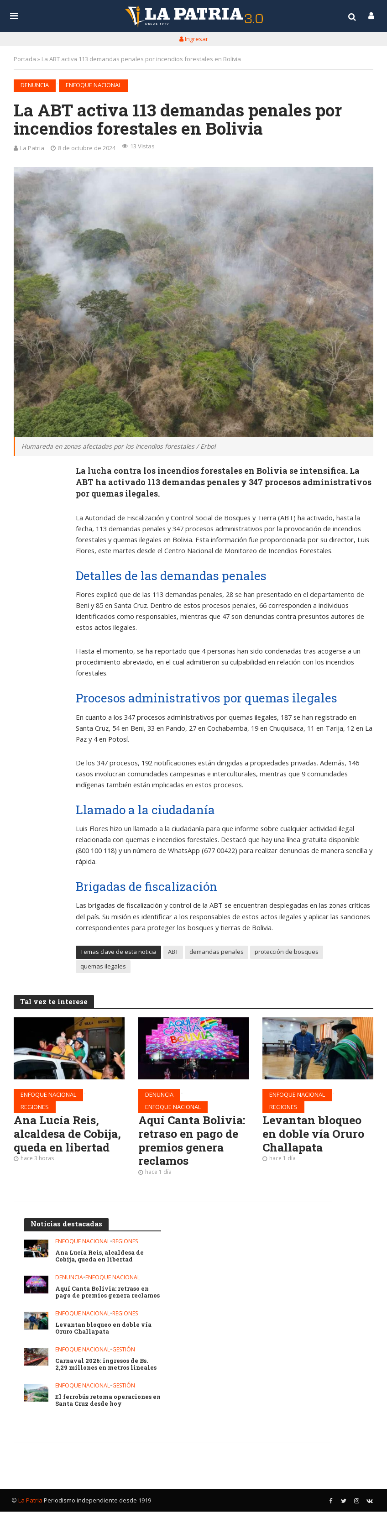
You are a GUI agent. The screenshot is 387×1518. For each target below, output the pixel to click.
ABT (173, 952)
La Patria (32, 148)
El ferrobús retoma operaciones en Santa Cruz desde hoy (104, 1407)
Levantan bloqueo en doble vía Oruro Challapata (314, 1135)
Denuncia (35, 85)
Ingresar (193, 39)
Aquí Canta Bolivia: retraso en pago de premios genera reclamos (193, 1142)
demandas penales (216, 952)
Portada (25, 59)
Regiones (35, 1107)
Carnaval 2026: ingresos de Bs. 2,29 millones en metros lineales (107, 1371)
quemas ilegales (103, 967)
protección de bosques (287, 952)
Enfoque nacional (93, 85)
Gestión (123, 1356)
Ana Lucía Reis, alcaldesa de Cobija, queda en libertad (60, 1142)
